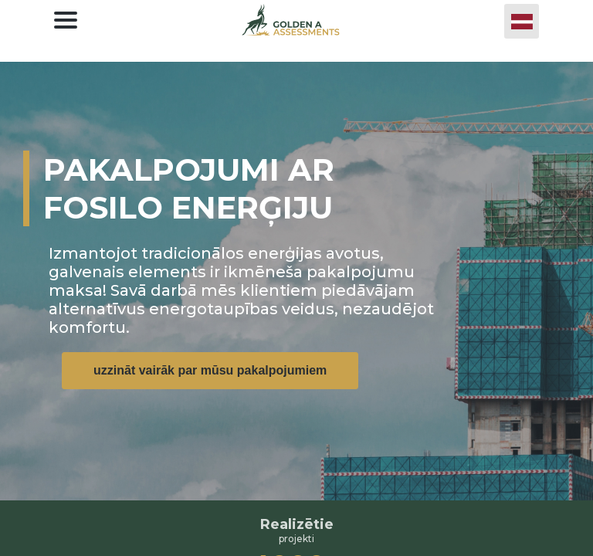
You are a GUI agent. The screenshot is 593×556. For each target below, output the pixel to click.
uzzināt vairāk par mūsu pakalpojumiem (210, 370)
